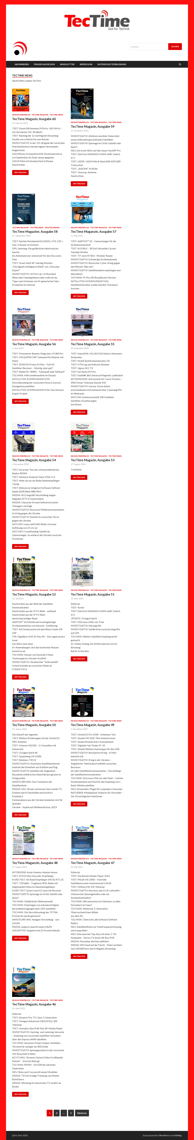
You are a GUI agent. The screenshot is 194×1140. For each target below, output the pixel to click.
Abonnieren (22, 64)
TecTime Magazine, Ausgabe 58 (35, 231)
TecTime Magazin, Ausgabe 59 (92, 126)
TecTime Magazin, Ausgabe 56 (34, 344)
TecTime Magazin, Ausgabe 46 (34, 1004)
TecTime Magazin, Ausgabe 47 (92, 863)
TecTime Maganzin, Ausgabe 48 (35, 863)
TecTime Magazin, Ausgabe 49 (92, 725)
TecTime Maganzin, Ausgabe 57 (93, 231)
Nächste (82, 1113)
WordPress (164, 1135)
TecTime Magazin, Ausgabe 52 (34, 594)
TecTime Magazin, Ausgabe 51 (92, 594)
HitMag (177, 1135)
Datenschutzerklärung (111, 64)
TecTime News (56, 115)
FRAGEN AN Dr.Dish (44, 64)
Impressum (86, 64)
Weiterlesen (20, 172)
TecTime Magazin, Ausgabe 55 (92, 344)
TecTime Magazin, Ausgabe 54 (34, 460)
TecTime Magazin (40, 115)
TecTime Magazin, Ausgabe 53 (92, 460)
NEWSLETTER (67, 64)
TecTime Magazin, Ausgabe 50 (34, 725)
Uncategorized (52, 227)
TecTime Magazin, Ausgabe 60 (34, 119)
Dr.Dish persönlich (21, 115)
